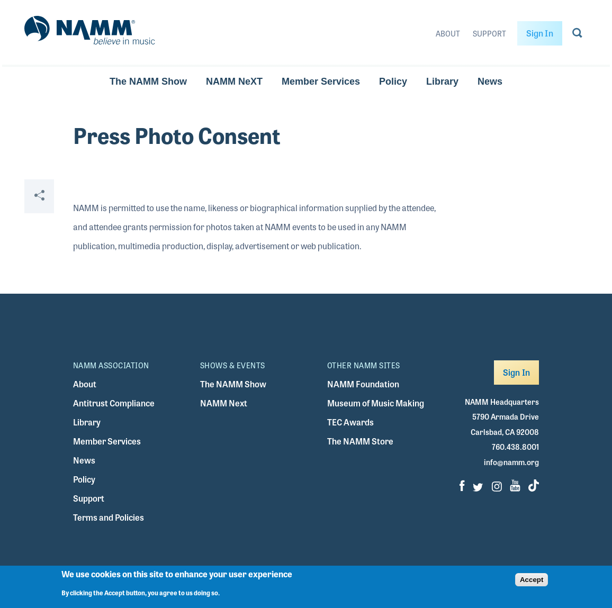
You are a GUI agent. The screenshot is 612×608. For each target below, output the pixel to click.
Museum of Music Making (375, 403)
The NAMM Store (360, 441)
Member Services (321, 81)
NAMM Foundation (363, 384)
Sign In (539, 33)
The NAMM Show (148, 81)
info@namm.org (511, 462)
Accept (531, 580)
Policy (393, 81)
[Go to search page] (577, 35)
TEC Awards (350, 422)
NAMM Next (223, 403)
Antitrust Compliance (114, 403)
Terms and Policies (108, 517)
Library (442, 81)
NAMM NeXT (234, 81)
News (490, 81)
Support (489, 33)
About (448, 33)
